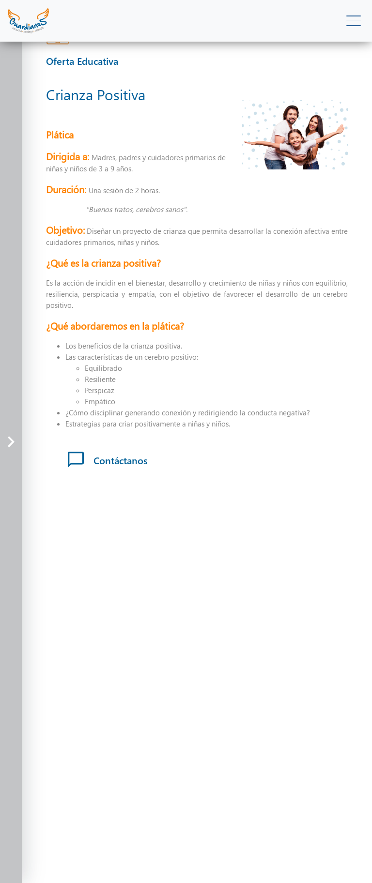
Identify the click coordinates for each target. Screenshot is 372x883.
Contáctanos (108, 460)
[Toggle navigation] (353, 21)
